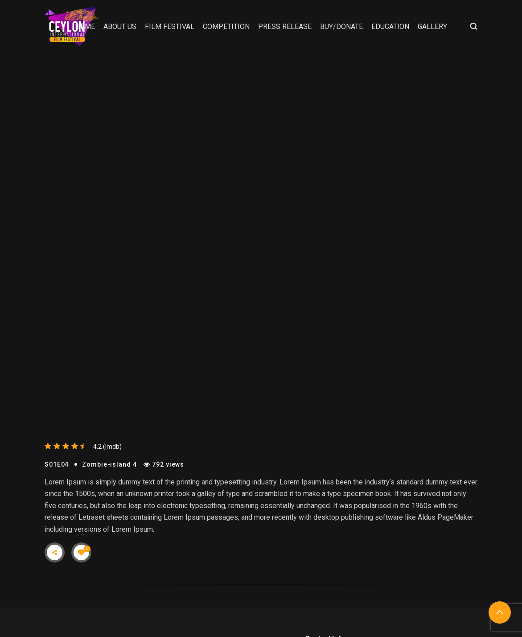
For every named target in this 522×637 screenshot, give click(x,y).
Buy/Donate (341, 26)
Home (85, 26)
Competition (226, 26)
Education (390, 26)
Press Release (285, 26)
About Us (119, 26)
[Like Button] (81, 552)
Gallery (432, 26)
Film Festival (169, 26)
